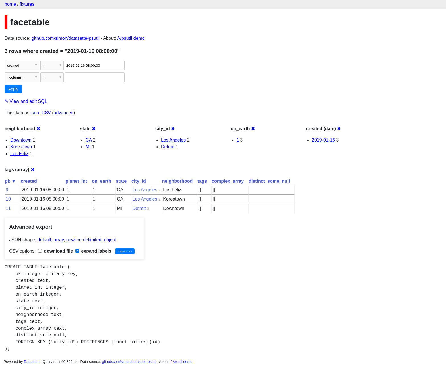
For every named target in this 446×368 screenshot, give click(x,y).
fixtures (27, 4)
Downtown (21, 140)
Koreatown (21, 146)
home (10, 4)
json (35, 112)
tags (202, 181)
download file (55, 251)
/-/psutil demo (131, 38)
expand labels (93, 251)
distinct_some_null (269, 181)
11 (8, 208)
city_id (138, 181)
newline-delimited (84, 239)
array (59, 239)
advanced (63, 112)
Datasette (32, 361)
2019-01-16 (323, 140)
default (44, 239)
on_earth (101, 181)
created (29, 181)
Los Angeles (173, 140)
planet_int (76, 181)
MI (88, 146)
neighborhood (177, 181)
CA (89, 140)
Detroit (167, 146)
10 (8, 199)
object (110, 239)
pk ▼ (10, 181)
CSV (46, 112)
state (121, 181)
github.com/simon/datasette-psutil (65, 38)
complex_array (228, 181)
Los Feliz (19, 153)
